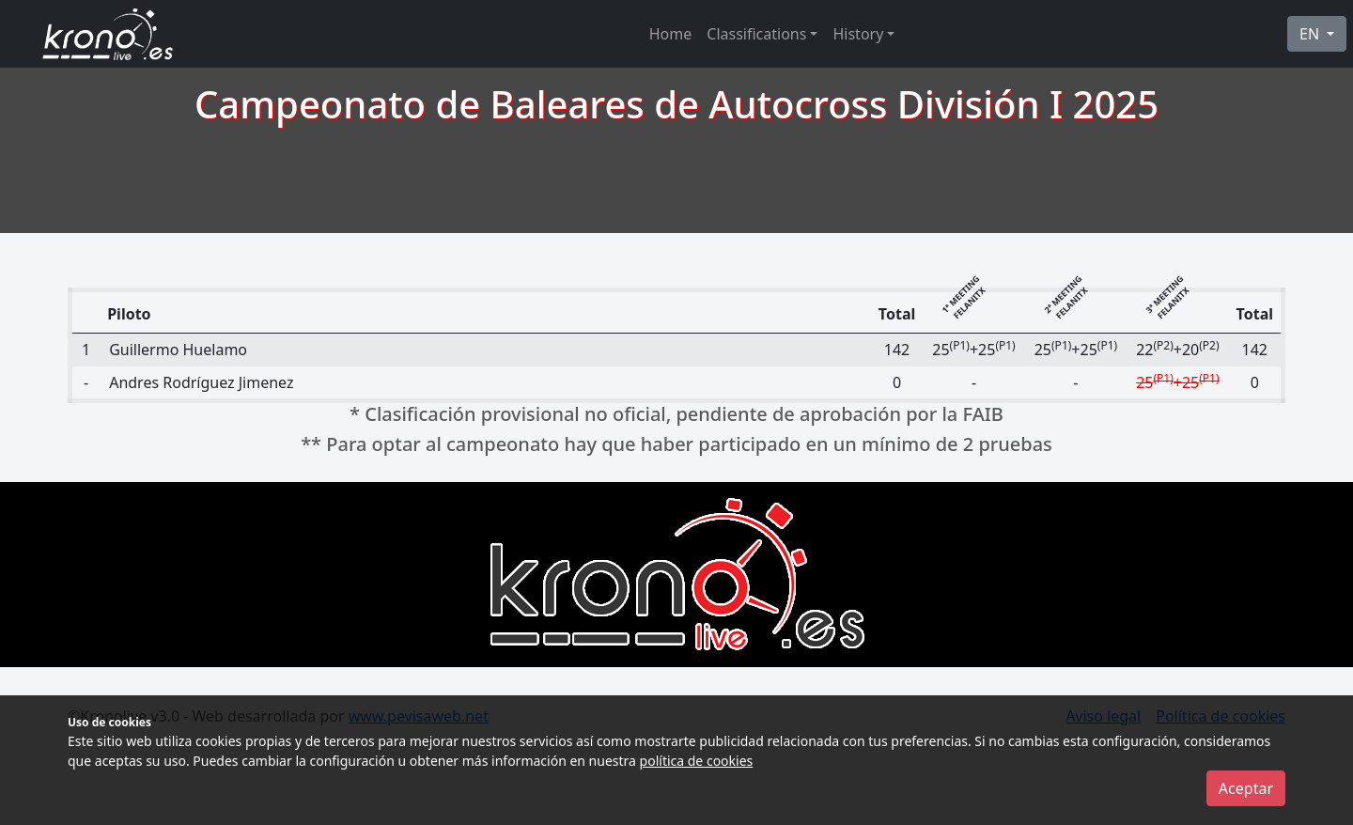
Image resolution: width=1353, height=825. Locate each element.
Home (670, 33)
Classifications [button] (756, 33)
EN (1311, 33)
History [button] (857, 33)
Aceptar (1246, 788)
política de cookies (697, 761)
